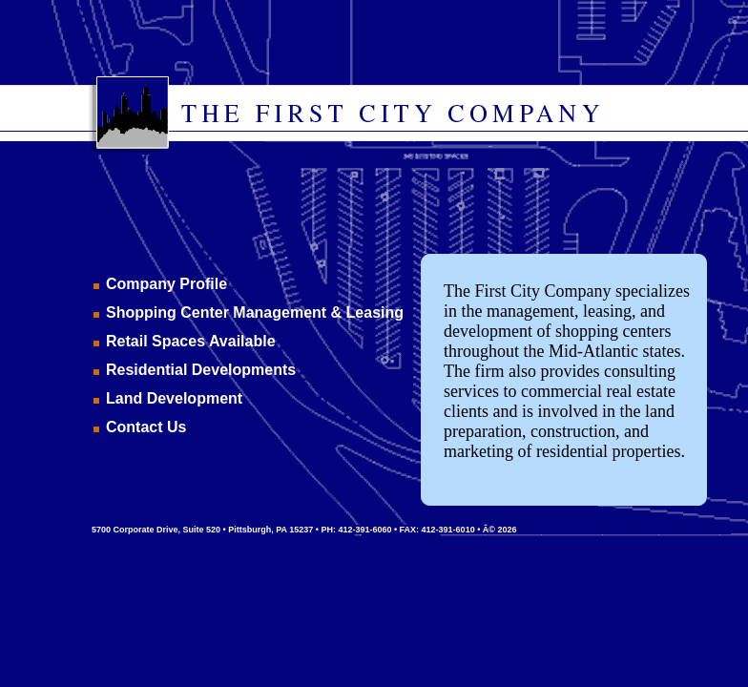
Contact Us (146, 427)
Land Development (174, 398)
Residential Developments (201, 370)
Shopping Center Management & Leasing (255, 312)
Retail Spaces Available (191, 341)
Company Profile (166, 284)
